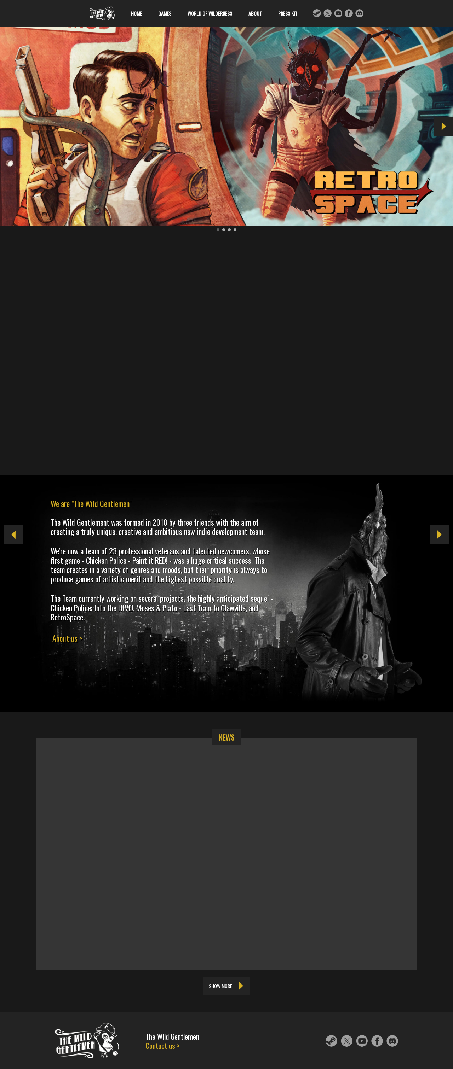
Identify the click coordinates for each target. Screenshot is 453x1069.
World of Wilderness (218, 13)
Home (144, 13)
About (263, 13)
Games (172, 13)
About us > (67, 638)
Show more (220, 985)
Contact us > (162, 1044)
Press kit (295, 13)
